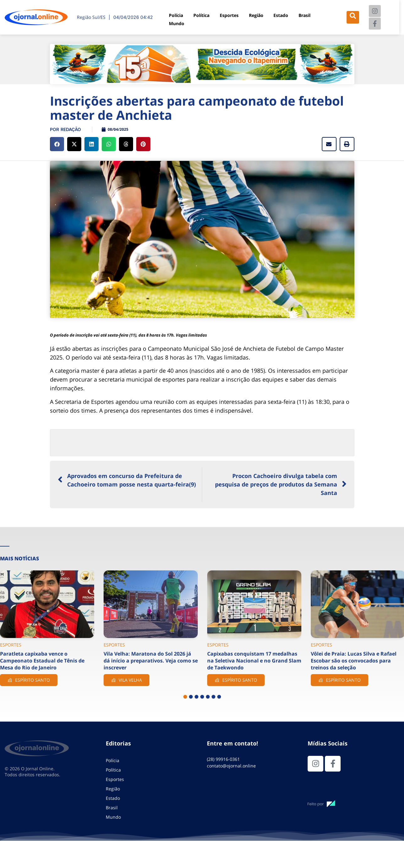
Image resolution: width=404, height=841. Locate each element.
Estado (281, 14)
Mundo (174, 22)
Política (200, 14)
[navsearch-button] (353, 17)
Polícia (174, 14)
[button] (57, 144)
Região (256, 14)
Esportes (229, 14)
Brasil (305, 14)
